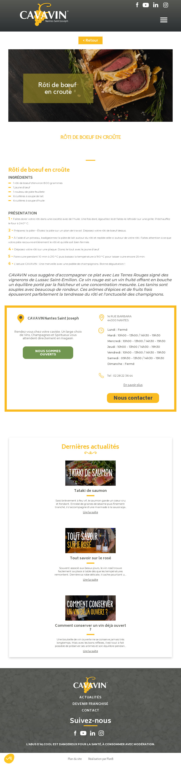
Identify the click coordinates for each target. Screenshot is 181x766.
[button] (9, 758)
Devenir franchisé (90, 703)
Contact (90, 710)
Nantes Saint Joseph (58, 21)
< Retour (90, 40)
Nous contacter (133, 398)
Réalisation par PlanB (100, 757)
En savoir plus (133, 385)
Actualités (90, 696)
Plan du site (75, 757)
